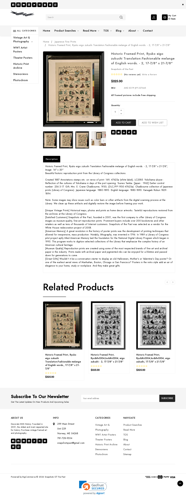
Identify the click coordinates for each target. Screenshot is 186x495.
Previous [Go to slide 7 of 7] (44, 140)
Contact (148, 31)
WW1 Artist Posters (20, 49)
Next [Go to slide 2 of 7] (103, 140)
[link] (93, 487)
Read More (91, 31)
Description (52, 159)
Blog (120, 31)
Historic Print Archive (21, 66)
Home (46, 31)
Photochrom (20, 80)
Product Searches (66, 31)
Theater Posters (23, 58)
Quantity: (115, 105)
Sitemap (127, 454)
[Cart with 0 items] (166, 17)
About (133, 31)
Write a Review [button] (149, 74)
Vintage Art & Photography (23, 39)
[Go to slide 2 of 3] (173, 282)
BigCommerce (29, 476)
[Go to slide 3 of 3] (167, 282)
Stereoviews (20, 74)
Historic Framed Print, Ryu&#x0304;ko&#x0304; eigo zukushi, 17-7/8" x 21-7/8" (153, 358)
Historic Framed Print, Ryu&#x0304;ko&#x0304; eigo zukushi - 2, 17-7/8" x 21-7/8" (108, 358)
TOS (107, 31)
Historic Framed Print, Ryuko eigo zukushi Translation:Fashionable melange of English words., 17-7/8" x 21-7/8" (63, 361)
